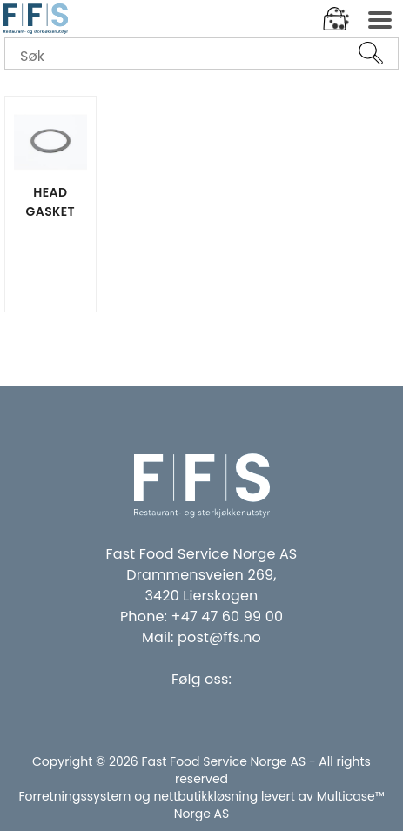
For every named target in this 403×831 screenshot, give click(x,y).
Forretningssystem (74, 796)
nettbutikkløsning (205, 796)
